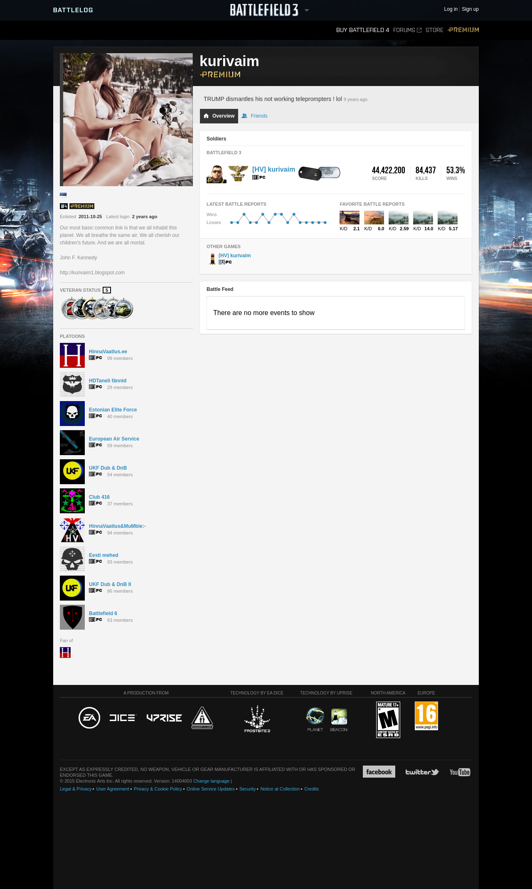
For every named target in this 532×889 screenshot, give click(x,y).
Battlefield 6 (103, 613)
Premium (463, 30)
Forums (407, 30)
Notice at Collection (280, 788)
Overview (218, 116)
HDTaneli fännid (107, 381)
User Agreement (112, 788)
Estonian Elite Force (113, 410)
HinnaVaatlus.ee (108, 352)
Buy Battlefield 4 (362, 30)
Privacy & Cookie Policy (158, 788)
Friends (254, 116)
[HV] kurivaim (273, 169)
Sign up (470, 9)
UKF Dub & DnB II (110, 584)
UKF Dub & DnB (108, 468)
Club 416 (99, 497)
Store (434, 30)
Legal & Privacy (75, 788)
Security (247, 788)
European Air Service (114, 439)
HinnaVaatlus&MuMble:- (117, 526)
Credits (311, 788)
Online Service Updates (211, 788)
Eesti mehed (103, 555)
